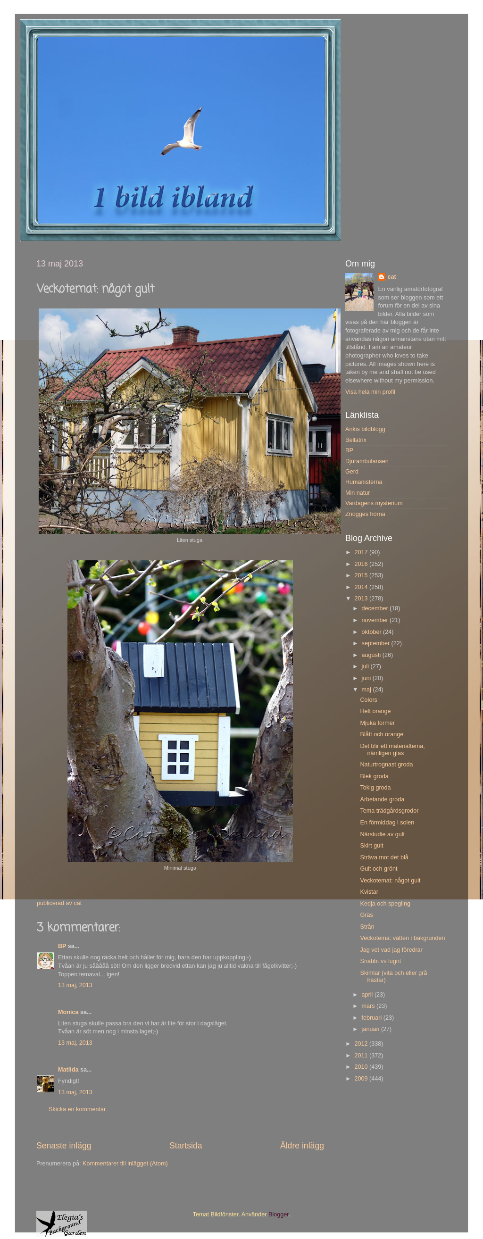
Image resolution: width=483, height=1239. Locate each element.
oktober (372, 632)
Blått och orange (381, 734)
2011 (361, 1055)
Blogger (278, 1214)
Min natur (357, 493)
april (368, 994)
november (376, 620)
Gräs (366, 915)
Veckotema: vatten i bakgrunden (402, 938)
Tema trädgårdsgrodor (389, 810)
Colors (368, 700)
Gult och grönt (378, 868)
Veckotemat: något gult (390, 880)
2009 (361, 1078)
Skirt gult (371, 845)
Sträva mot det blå (384, 857)
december (376, 608)
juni (367, 678)
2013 (361, 598)
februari (372, 1017)
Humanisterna (363, 482)
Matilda (68, 1069)
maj (367, 689)
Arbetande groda (382, 799)
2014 (361, 587)
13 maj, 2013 (75, 985)
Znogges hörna (365, 514)
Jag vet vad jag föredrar (391, 950)
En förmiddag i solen (387, 822)
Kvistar (369, 892)
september (376, 643)
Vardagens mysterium (374, 503)
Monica (68, 1012)
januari (371, 1029)
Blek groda (374, 776)
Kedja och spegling (385, 903)
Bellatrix (355, 440)
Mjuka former (377, 723)
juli (366, 666)
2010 (361, 1067)
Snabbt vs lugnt (380, 961)
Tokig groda (375, 787)
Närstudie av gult (382, 834)
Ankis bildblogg (365, 429)
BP (62, 946)
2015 (361, 575)
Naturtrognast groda (386, 764)
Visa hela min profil (370, 392)
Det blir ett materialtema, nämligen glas (392, 750)
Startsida (185, 1145)
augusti (372, 655)
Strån (367, 926)
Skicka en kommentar (77, 1109)
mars (369, 1006)
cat (391, 277)
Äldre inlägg (302, 1145)
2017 (361, 552)
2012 (361, 1043)
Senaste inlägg (64, 1145)
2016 (361, 564)
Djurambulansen (367, 461)
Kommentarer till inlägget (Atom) (125, 1163)
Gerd (351, 471)
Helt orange (375, 711)
